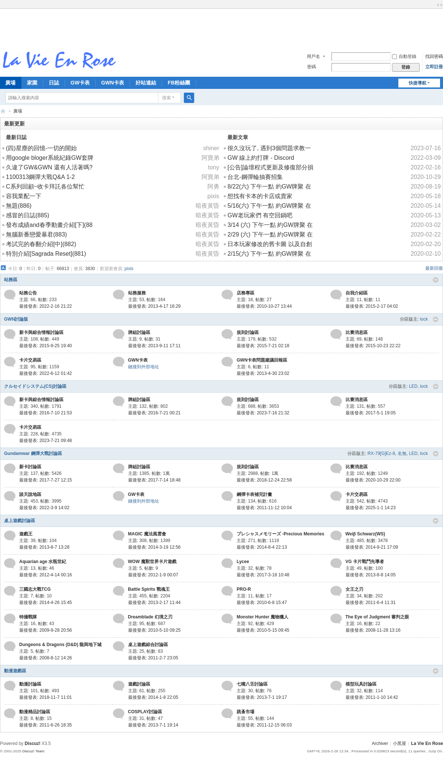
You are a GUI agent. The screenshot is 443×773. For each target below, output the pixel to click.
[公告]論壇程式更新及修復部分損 (270, 167)
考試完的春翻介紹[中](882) (41, 244)
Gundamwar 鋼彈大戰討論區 (33, 453)
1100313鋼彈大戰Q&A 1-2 (40, 177)
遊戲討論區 (139, 684)
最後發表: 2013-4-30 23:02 (263, 373)
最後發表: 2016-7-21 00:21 (154, 412)
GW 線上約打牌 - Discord (260, 158)
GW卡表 (80, 83)
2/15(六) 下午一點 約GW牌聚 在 (269, 254)
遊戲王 (25, 533)
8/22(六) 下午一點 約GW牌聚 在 (269, 186)
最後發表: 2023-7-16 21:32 (263, 412)
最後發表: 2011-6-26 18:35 (45, 725)
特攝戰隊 (28, 617)
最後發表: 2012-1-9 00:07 (153, 574)
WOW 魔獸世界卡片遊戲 (152, 561)
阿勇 (213, 186)
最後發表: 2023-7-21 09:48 (45, 440)
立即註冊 (434, 66)
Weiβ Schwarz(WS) (365, 533)
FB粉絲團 (179, 83)
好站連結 (145, 83)
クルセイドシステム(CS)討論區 (35, 386)
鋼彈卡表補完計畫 (254, 494)
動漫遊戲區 (15, 670)
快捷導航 (417, 83)
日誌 (54, 83)
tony (213, 167)
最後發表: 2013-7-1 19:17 (262, 697)
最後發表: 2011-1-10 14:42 (372, 697)
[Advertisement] (221, 27)
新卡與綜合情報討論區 (41, 332)
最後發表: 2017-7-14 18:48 (154, 480)
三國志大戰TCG (35, 589)
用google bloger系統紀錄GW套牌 (49, 158)
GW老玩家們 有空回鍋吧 (259, 215)
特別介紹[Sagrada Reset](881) (46, 254)
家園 (32, 83)
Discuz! (33, 743)
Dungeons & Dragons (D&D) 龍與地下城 (60, 644)
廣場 (17, 111)
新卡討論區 (30, 466)
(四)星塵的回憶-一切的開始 (41, 148)
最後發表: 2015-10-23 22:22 (373, 345)
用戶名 (313, 56)
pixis (213, 196)
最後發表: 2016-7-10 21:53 (45, 412)
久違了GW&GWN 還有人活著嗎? (49, 167)
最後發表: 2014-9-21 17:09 (372, 547)
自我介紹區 (357, 293)
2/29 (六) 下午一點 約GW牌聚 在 (270, 234)
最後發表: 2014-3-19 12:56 (154, 547)
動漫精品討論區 (34, 711)
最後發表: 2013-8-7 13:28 (44, 547)
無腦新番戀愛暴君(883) (36, 234)
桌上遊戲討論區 (19, 520)
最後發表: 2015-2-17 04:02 (372, 306)
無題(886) (18, 206)
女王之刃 (354, 589)
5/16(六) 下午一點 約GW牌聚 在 (269, 206)
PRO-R (244, 589)
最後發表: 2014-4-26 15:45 (45, 602)
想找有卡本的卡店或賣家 (259, 196)
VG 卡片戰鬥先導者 (365, 561)
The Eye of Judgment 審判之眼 (377, 617)
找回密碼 (434, 56)
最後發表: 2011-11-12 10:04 (264, 507)
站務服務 (137, 293)
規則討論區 (248, 332)
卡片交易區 (30, 360)
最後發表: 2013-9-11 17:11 (154, 345)
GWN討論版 (16, 319)
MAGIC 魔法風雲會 (147, 533)
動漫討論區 (30, 684)
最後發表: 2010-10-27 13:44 (264, 306)
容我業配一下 (23, 196)
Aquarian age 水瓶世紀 (42, 561)
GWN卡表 (112, 83)
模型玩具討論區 (361, 684)
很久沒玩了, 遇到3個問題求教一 (269, 148)
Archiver (380, 743)
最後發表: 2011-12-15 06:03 (264, 725)
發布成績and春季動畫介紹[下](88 (49, 225)
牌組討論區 (139, 332)
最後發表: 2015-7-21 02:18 (263, 345)
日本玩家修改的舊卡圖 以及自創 (269, 244)
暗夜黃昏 (207, 206)
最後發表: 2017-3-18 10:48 (263, 574)
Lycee (243, 561)
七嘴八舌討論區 (252, 684)
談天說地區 (30, 494)
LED (413, 386)
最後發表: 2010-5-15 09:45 (263, 630)
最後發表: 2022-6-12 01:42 (45, 373)
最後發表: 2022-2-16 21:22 (45, 306)
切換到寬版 (439, 5)
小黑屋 (399, 743)
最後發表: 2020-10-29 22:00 (373, 480)
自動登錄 (404, 56)
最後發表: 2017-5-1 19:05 (371, 412)
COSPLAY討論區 (145, 711)
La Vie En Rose (427, 743)
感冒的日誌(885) (27, 215)
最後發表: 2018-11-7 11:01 (45, 697)
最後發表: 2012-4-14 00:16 (45, 574)
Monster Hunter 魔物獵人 (262, 617)
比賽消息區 (357, 332)
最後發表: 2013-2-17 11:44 (154, 602)
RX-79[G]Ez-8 (381, 453)
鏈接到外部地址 (143, 366)
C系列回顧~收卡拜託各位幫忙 (45, 186)
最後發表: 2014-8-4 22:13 (262, 547)
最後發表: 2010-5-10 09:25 (154, 630)
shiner (211, 148)
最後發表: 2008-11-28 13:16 (373, 630)
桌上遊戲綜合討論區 (148, 644)
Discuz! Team (33, 751)
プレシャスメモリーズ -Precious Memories (280, 533)
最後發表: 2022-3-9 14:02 (44, 507)
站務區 (10, 279)
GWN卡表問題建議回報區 (262, 360)
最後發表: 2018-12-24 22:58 (264, 480)
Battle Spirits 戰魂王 (149, 589)
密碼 (311, 66)
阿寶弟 (210, 158)
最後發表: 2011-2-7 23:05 (153, 657)
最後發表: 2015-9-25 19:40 (45, 345)
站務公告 (28, 293)
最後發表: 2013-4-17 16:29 (154, 306)
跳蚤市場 (245, 711)
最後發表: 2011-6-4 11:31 (371, 602)
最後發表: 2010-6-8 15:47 (262, 602)
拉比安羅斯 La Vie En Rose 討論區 (3, 111)
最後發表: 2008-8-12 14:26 (45, 657)
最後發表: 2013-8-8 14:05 (371, 574)
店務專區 (245, 293)
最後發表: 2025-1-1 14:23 (371, 507)
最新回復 (434, 268)
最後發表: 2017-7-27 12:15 (45, 480)
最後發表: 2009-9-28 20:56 (45, 630)
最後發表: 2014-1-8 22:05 (153, 697)
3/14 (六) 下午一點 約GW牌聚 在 (270, 225)
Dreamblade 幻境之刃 (150, 617)
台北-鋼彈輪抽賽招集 (254, 177)
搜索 (166, 97)
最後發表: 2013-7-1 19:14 (153, 725)
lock (424, 319)
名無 (402, 453)
